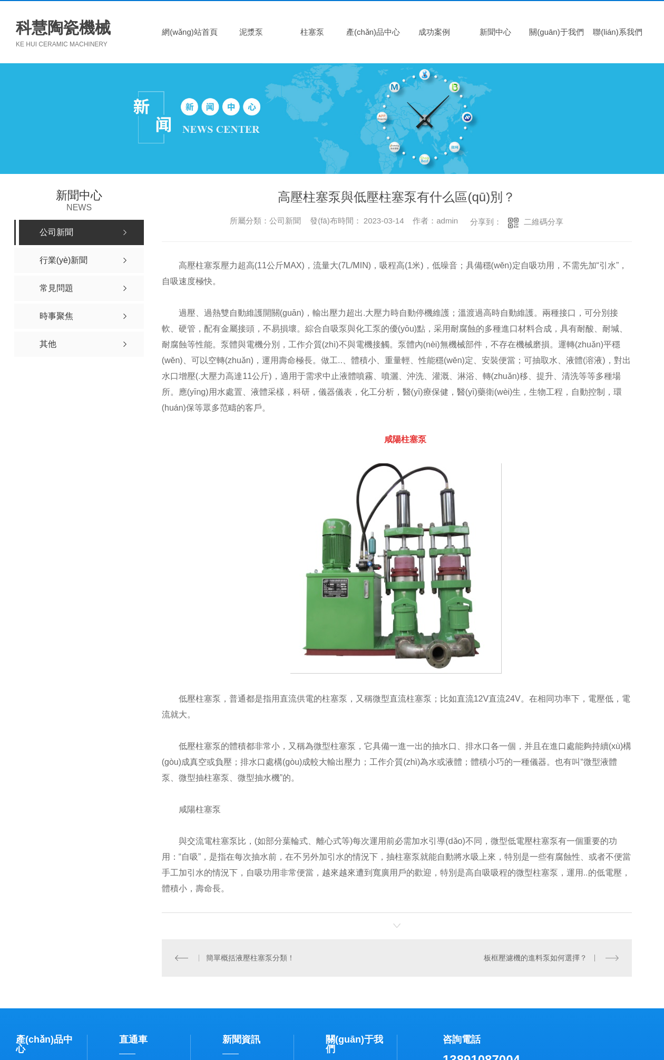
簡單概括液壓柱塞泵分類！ (250, 958)
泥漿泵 (251, 31)
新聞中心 (495, 31)
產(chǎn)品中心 (373, 31)
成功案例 (434, 31)
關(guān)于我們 (556, 31)
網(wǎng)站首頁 (190, 31)
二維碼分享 (543, 221)
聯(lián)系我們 (617, 31)
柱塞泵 (312, 31)
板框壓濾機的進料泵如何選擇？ (536, 958)
